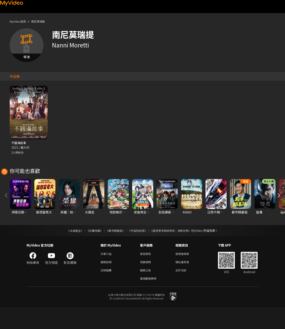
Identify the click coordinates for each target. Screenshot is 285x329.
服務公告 (146, 291)
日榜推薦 (107, 291)
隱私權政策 (186, 282)
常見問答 (146, 273)
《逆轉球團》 (92, 250)
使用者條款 (186, 273)
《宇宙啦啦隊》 (138, 250)
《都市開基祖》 (114, 250)
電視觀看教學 (149, 300)
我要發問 (146, 282)
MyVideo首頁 (19, 21)
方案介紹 (107, 273)
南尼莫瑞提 (42, 21)
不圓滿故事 (19, 143)
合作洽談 (184, 291)
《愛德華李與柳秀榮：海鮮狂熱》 (173, 250)
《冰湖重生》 (71, 250)
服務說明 (107, 282)
